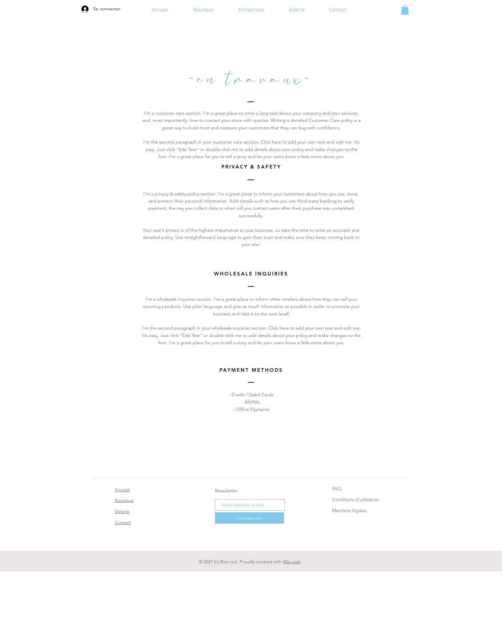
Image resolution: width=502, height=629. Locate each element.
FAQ (336, 489)
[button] (405, 10)
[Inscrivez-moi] (249, 518)
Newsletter (226, 491)
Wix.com (292, 562)
